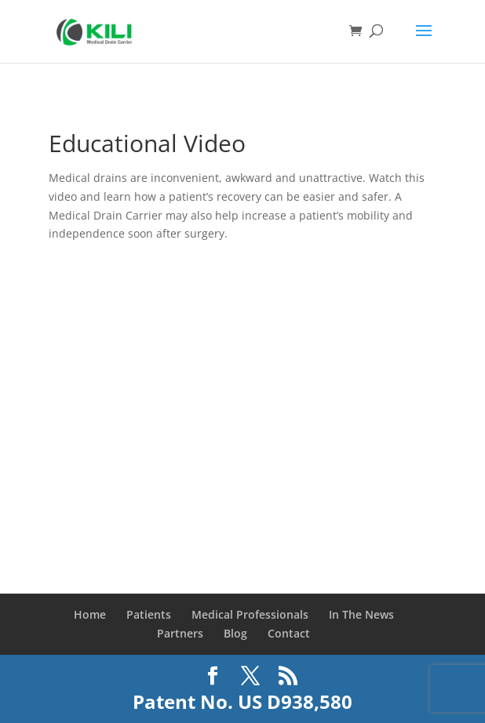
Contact (289, 633)
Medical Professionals (249, 614)
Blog (235, 633)
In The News (361, 614)
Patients (148, 614)
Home (90, 614)
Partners (180, 633)
